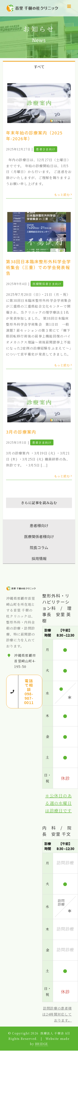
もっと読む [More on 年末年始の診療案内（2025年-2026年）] (62, 194)
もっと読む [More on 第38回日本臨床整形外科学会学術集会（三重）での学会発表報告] (62, 365)
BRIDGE (41, 1044)
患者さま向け (45, 149)
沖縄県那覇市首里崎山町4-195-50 (25, 661)
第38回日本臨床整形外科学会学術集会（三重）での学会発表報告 (38, 267)
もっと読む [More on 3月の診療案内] (62, 476)
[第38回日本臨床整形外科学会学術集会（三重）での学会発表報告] (39, 232)
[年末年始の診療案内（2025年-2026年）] (39, 103)
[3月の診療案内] (39, 402)
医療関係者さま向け (47, 284)
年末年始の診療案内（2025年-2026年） (34, 135)
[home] (21, 589)
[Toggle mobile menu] (69, 6)
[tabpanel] (39, 296)
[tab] (39, 66)
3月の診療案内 (21, 432)
